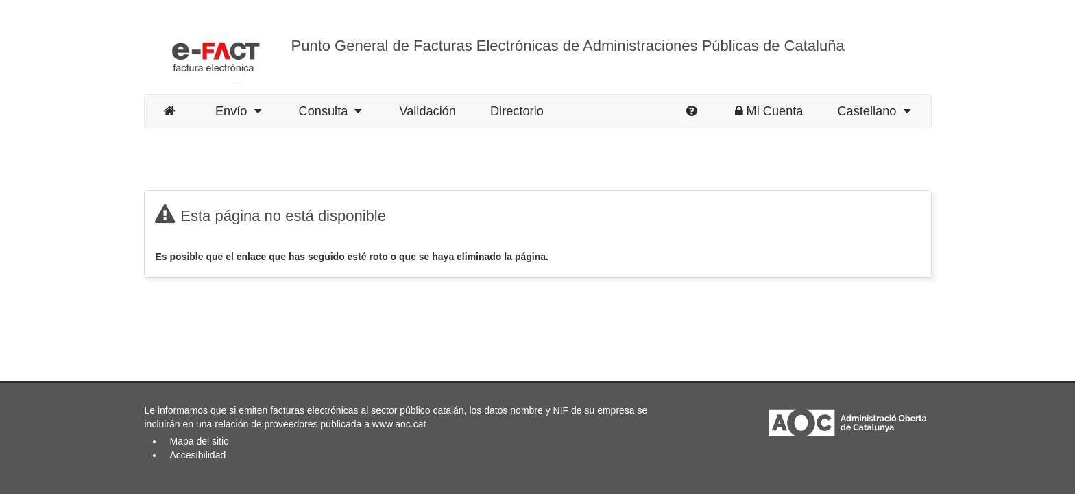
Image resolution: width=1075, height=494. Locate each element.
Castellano (873, 111)
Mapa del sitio (199, 441)
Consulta (330, 111)
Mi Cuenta (769, 111)
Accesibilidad (198, 454)
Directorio (517, 111)
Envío (238, 111)
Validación (427, 111)
